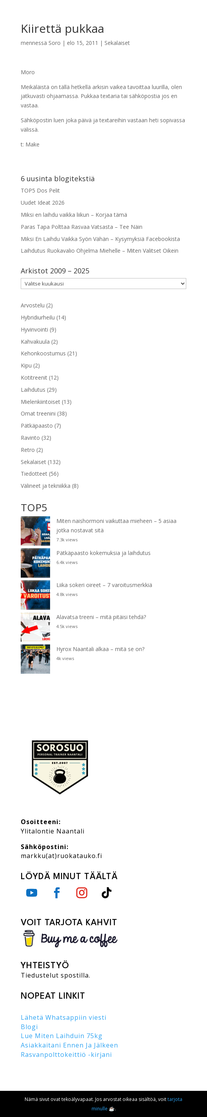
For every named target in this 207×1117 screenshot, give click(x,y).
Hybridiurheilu (38, 317)
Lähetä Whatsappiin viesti (63, 1017)
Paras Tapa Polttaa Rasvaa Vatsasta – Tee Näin (81, 226)
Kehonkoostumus (43, 353)
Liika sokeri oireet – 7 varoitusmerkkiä (104, 585)
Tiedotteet (34, 473)
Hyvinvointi (34, 329)
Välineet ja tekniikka (45, 485)
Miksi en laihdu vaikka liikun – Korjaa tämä (74, 214)
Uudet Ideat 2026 (43, 202)
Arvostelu (33, 305)
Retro (28, 449)
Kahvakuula (35, 341)
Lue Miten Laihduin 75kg (62, 1035)
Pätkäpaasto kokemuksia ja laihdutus (103, 553)
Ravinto (30, 437)
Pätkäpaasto (37, 425)
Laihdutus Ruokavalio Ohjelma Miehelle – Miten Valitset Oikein (99, 250)
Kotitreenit (34, 377)
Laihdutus (33, 389)
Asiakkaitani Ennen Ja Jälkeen (69, 1045)
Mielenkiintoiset (40, 401)
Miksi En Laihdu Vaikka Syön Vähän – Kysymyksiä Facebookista (100, 239)
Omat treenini (38, 413)
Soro (55, 42)
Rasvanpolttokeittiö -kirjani (66, 1054)
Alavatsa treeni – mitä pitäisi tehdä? (101, 617)
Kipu (26, 365)
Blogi (29, 1026)
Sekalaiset (117, 42)
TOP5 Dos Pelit (40, 190)
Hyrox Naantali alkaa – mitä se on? (100, 649)
